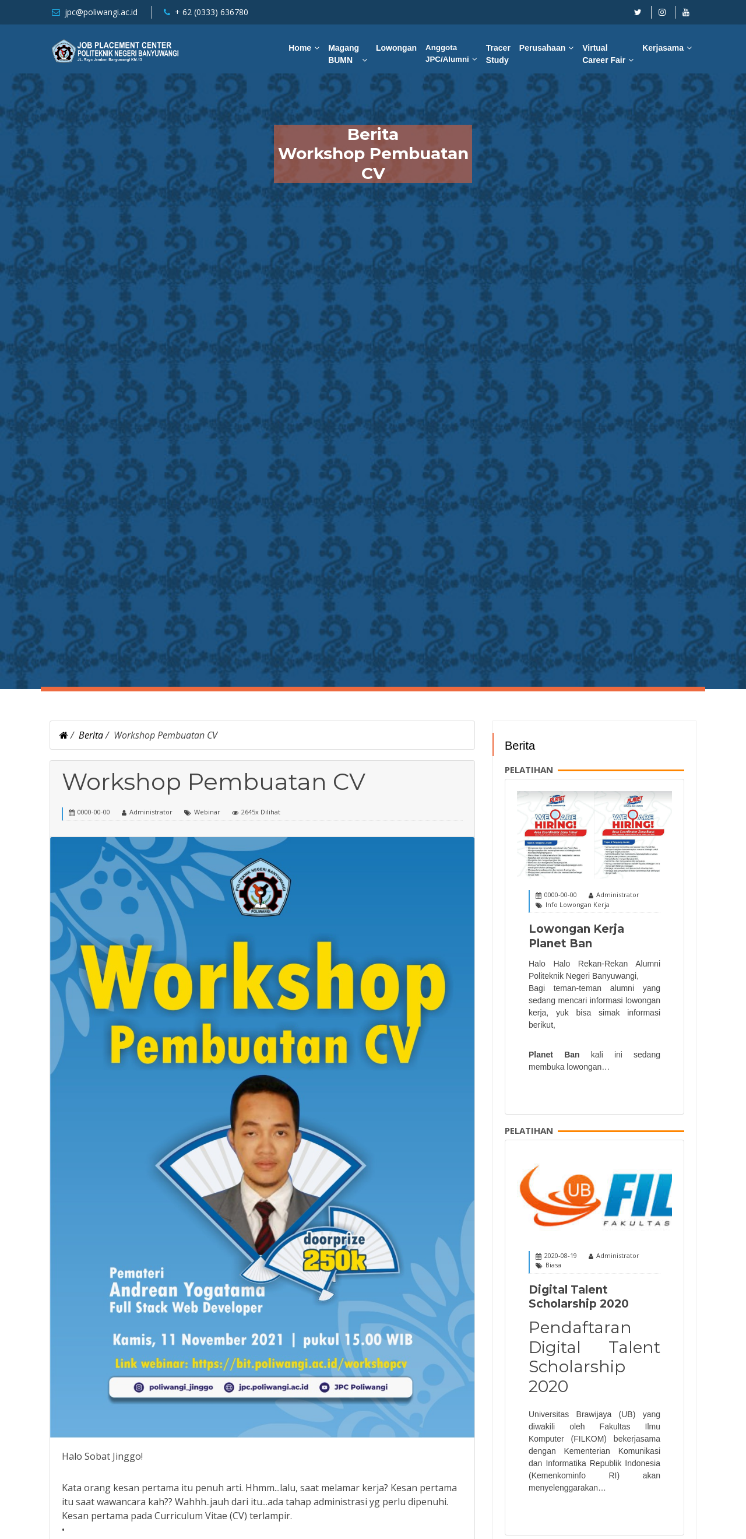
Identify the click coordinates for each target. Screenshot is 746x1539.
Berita (91, 735)
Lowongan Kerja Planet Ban (576, 936)
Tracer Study (498, 54)
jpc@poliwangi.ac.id (101, 11)
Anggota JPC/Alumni (447, 53)
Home (299, 47)
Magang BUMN (343, 54)
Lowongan (396, 47)
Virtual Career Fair (603, 54)
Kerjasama (663, 47)
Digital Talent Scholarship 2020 (579, 1297)
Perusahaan (542, 47)
